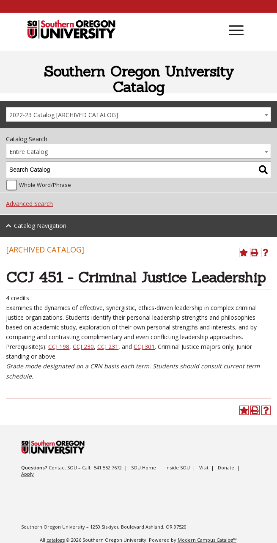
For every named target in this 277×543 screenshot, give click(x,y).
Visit (203, 467)
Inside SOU (177, 467)
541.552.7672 (108, 467)
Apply (27, 474)
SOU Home (143, 467)
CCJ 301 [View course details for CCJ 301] (144, 347)
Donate (226, 467)
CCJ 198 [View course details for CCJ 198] (58, 347)
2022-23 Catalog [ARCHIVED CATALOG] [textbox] (63, 115)
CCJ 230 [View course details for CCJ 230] (83, 347)
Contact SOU (63, 467)
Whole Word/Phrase (45, 185)
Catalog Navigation (40, 226)
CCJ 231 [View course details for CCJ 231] (107, 347)
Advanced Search (29, 204)
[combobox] (138, 114)
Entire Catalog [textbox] (28, 152)
